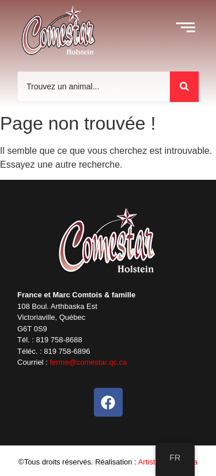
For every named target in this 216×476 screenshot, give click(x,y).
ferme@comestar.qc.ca (88, 362)
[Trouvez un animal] (93, 86)
